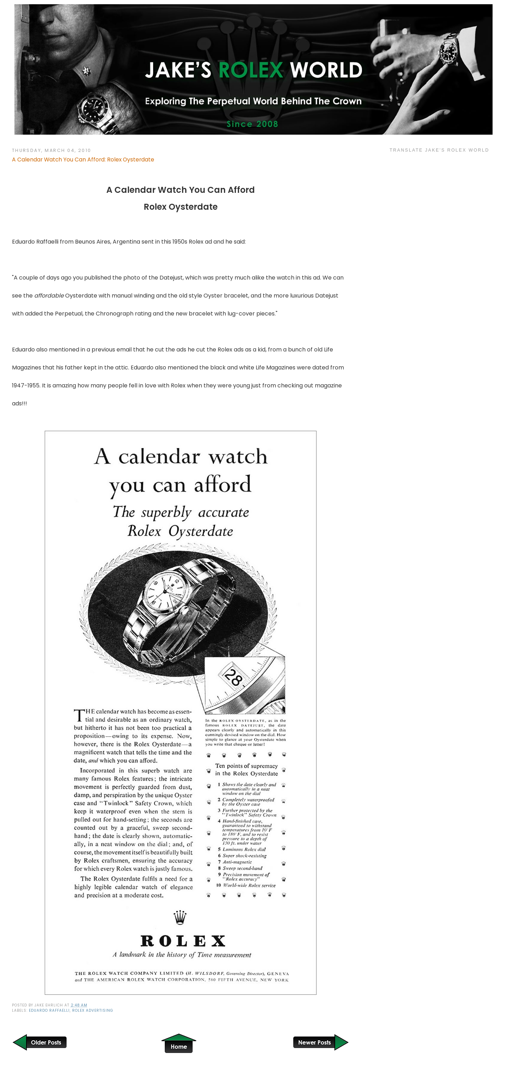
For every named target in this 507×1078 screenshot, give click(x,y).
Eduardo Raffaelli (49, 1010)
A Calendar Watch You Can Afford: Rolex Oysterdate (83, 159)
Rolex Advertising (92, 1010)
